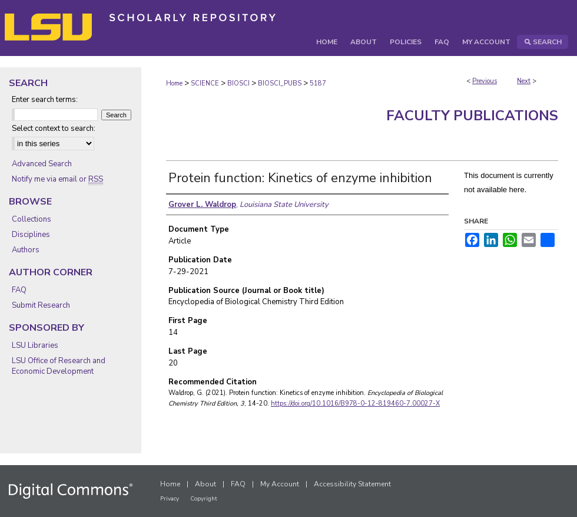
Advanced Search (42, 164)
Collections (31, 219)
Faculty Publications (472, 115)
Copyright (203, 499)
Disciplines (31, 234)
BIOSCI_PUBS (279, 83)
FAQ (19, 290)
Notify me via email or (57, 179)
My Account (279, 484)
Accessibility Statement (352, 484)
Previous (484, 81)
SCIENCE (205, 83)
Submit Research (41, 305)
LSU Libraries (35, 345)
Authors (25, 250)
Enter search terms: (45, 99)
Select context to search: (53, 128)
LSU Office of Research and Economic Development (58, 366)
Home (174, 83)
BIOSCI (238, 83)
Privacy (169, 499)
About (205, 484)
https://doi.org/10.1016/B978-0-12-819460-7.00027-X (355, 403)
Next (523, 81)
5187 (318, 83)
